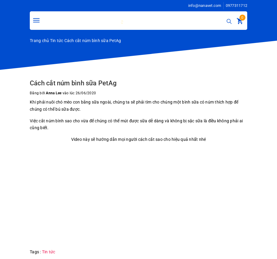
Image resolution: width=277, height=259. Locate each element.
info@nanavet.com (204, 5)
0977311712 (237, 5)
